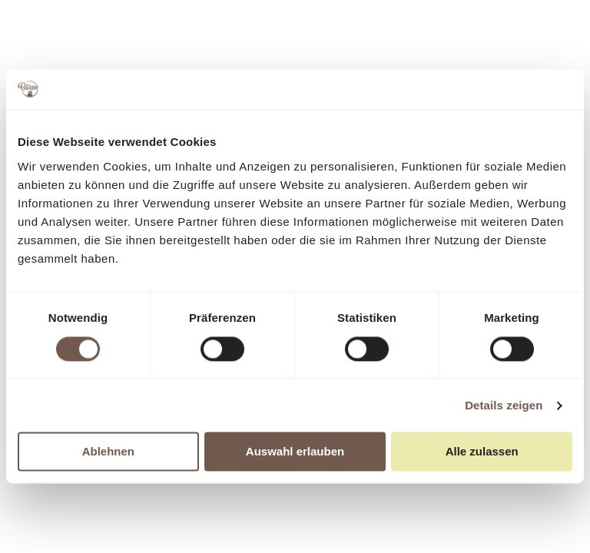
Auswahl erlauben (295, 452)
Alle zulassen (482, 452)
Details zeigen (503, 405)
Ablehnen (108, 452)
